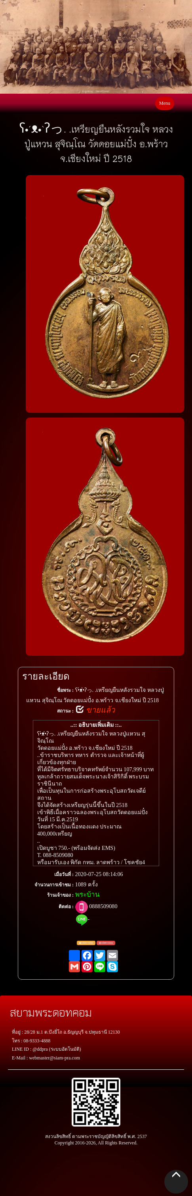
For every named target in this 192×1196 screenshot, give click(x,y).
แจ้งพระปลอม (106, 943)
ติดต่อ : (66, 906)
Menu (164, 103)
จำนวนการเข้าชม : (54, 885)
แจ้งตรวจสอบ (86, 943)
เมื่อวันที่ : (64, 874)
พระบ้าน (87, 894)
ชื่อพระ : (65, 690)
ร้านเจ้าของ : (60, 895)
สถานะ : (65, 711)
